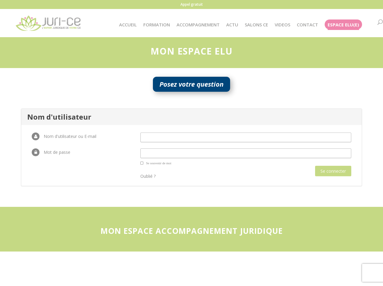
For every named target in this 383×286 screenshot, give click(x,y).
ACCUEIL (128, 25)
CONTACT (307, 25)
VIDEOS (282, 25)
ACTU (232, 25)
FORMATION (156, 25)
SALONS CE (256, 25)
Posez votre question (191, 83)
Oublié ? (148, 176)
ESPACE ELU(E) (343, 25)
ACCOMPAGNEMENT (198, 25)
